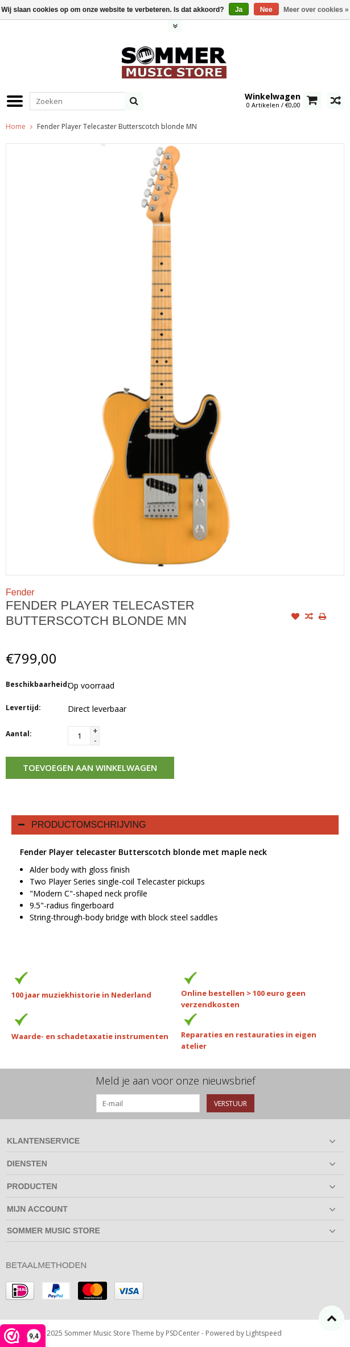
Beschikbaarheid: (34, 684)
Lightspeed (264, 1333)
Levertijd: (23, 707)
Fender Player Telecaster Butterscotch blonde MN (117, 126)
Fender (20, 592)
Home (16, 126)
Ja (238, 10)
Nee (266, 10)
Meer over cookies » (316, 10)
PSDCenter (183, 1333)
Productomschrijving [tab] (82, 824)
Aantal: (19, 734)
